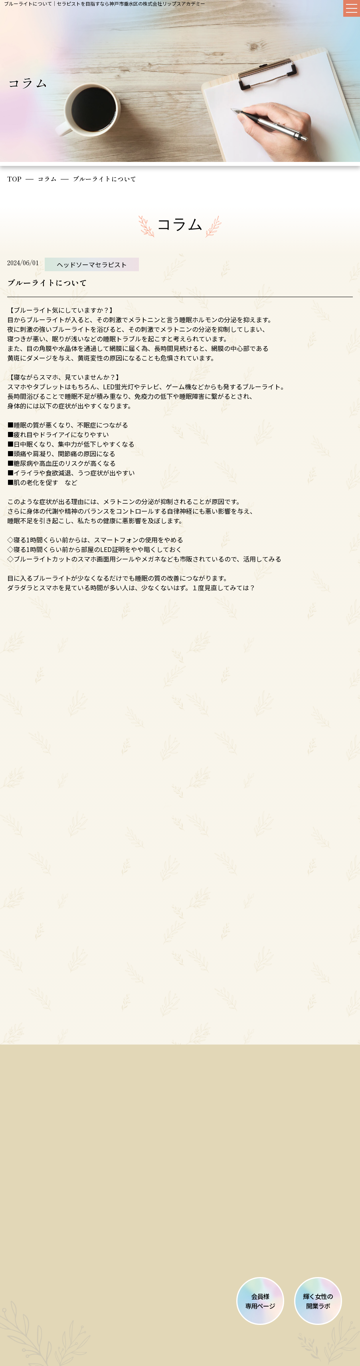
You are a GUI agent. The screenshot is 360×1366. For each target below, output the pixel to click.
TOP (14, 178)
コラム (47, 178)
